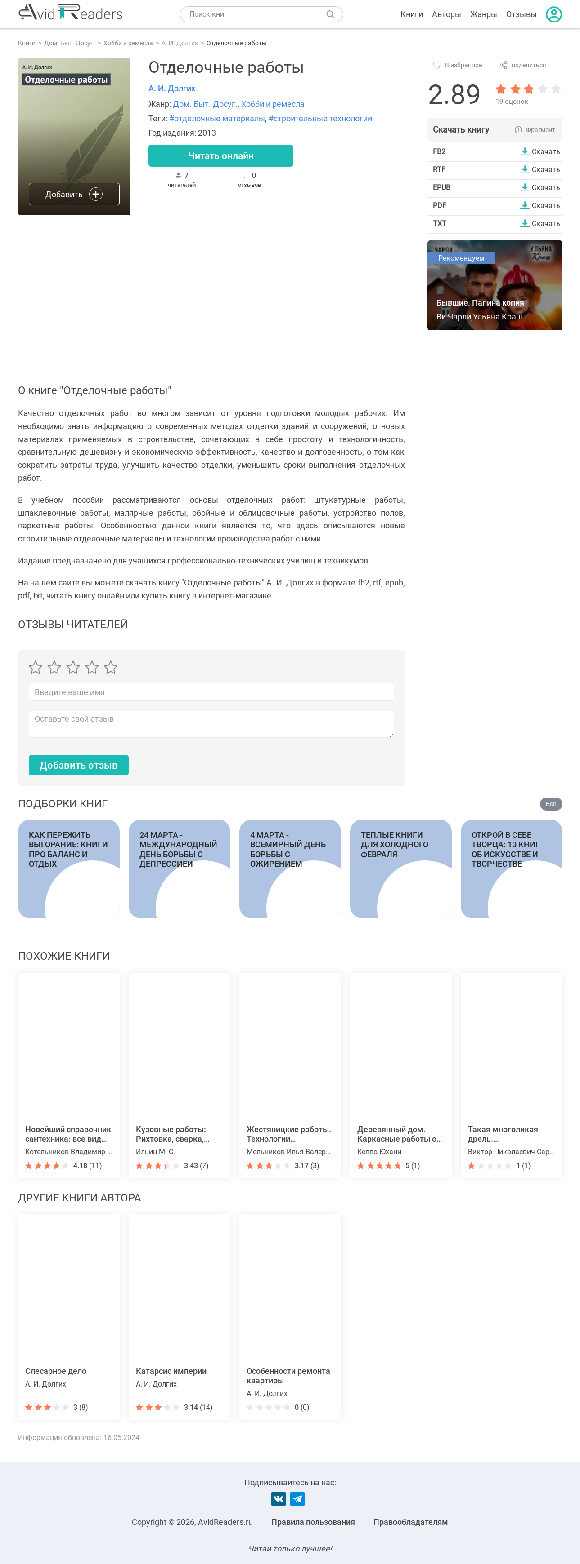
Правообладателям (410, 1522)
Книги (411, 14)
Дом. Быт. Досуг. (205, 104)
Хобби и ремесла (273, 104)
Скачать (546, 151)
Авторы (446, 14)
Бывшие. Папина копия (480, 302)
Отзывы (521, 14)
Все (551, 803)
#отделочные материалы (217, 118)
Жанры (483, 14)
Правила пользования (313, 1522)
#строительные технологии (320, 118)
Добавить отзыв (79, 765)
